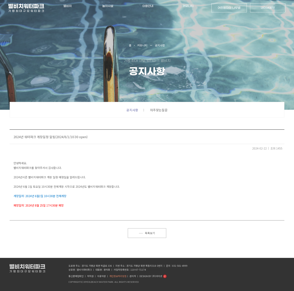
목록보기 (147, 233)
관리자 (133, 275)
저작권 (90, 275)
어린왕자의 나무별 (228, 8)
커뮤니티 (142, 45)
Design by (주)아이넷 (151, 275)
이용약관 (101, 275)
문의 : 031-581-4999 (176, 265)
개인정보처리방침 (118, 275)
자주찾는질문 (159, 110)
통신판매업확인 (76, 275)
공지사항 (160, 45)
